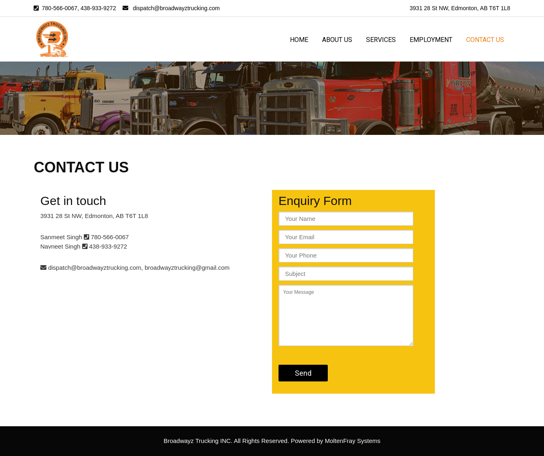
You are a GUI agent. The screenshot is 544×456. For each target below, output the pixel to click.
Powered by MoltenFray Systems (335, 440)
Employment (431, 40)
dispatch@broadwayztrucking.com (176, 8)
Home (299, 40)
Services (381, 40)
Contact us (485, 40)
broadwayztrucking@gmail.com (187, 267)
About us (337, 40)
